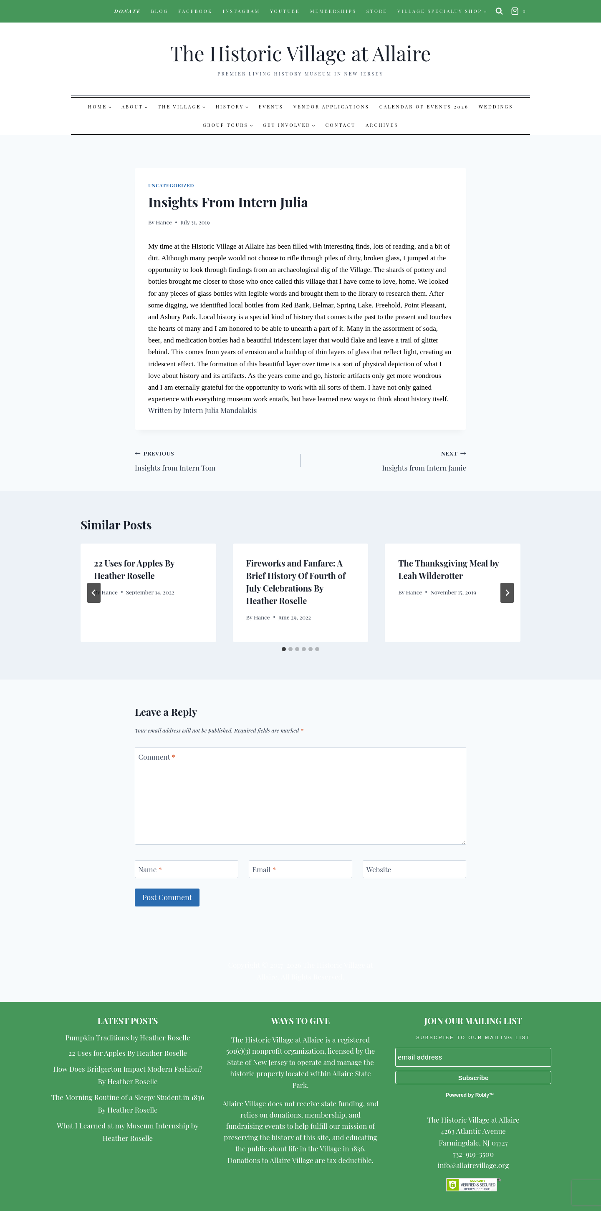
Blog (160, 11)
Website (378, 869)
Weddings (496, 106)
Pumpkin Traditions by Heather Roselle (128, 1037)
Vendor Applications (331, 106)
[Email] (300, 869)
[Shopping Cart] (519, 11)
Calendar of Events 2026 (424, 106)
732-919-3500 (473, 1153)
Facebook (195, 11)
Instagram (241, 11)
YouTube (285, 11)
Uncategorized (171, 185)
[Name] (186, 869)
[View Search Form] (499, 11)
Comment (157, 756)
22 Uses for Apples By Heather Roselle (127, 1052)
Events (270, 106)
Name (150, 869)
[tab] (284, 649)
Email (264, 869)
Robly (482, 1095)
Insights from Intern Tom (214, 459)
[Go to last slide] (94, 593)
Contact (341, 125)
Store (376, 11)
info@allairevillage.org (473, 1165)
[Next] (507, 593)
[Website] (414, 869)
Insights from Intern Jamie (387, 459)
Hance (164, 222)
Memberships (333, 11)
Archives (382, 125)
